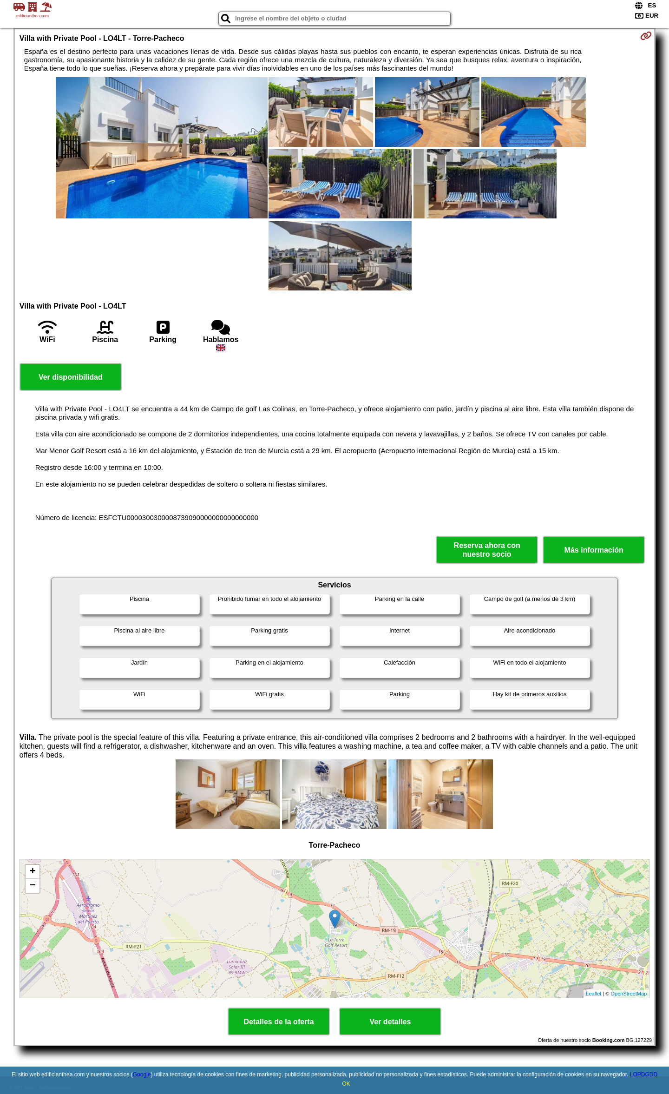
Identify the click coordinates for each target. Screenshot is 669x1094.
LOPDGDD (643, 1074)
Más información (593, 550)
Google (142, 1074)
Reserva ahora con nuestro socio (487, 549)
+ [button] (33, 872)
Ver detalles (390, 1022)
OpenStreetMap (629, 993)
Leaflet (593, 993)
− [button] (33, 886)
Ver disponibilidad (71, 377)
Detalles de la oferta (278, 1022)
